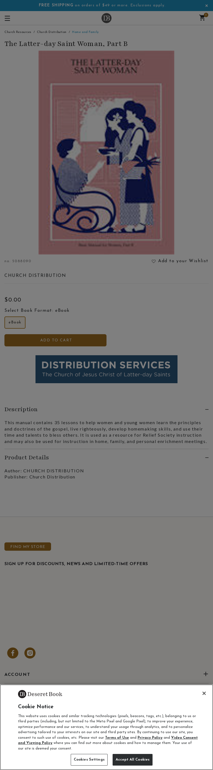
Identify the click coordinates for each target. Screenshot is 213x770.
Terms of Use (117, 738)
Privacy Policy (150, 738)
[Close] (204, 693)
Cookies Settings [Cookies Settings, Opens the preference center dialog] (89, 759)
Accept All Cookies (132, 759)
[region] (106, 727)
